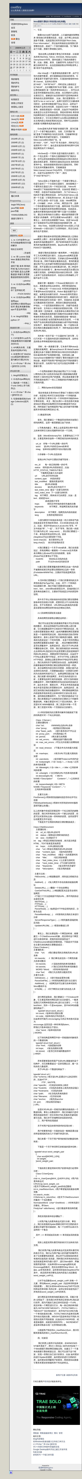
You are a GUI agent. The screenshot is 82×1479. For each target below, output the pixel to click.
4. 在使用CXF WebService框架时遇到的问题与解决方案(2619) (21, 357)
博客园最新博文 (46, 1433)
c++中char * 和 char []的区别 (45, 1444)
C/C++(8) (15, 116)
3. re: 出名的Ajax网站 (20, 284)
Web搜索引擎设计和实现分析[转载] (50, 21)
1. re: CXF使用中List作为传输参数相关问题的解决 (21, 243)
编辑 (70, 24)
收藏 (73, 24)
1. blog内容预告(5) (19, 375)
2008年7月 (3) (17, 157)
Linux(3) (14, 122)
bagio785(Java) (18, 204)
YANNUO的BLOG (19, 215)
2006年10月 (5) (18, 180)
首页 (13, 28)
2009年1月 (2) (17, 142)
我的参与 (15, 86)
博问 (56, 1433)
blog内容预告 (38, 1439)
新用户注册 (60, 1375)
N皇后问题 (37, 1452)
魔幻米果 (15, 196)
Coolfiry (54, 24)
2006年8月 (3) (17, 187)
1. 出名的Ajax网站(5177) (20, 333)
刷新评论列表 (72, 1375)
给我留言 (15, 99)
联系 (13, 35)
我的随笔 (15, 79)
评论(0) (65, 24)
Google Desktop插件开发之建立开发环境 (50, 1449)
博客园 (36, 1433)
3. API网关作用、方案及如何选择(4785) (21, 348)
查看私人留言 (17, 107)
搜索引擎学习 (17, 218)
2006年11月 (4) (18, 176)
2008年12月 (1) (18, 146)
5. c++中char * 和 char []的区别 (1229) (20, 364)
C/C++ (39, 26)
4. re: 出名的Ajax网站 (20, 297)
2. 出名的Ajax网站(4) (20, 379)
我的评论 (15, 83)
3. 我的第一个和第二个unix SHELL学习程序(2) (20, 386)
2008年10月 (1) (18, 150)
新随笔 (14, 31)
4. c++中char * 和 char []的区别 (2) (20, 393)
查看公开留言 (17, 103)
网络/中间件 (16, 129)
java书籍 (15, 208)
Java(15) (15, 119)
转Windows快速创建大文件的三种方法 (49, 1441)
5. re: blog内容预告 (19, 316)
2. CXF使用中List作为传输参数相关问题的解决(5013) (21, 341)
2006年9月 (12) (18, 183)
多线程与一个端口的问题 (43, 1455)
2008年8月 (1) (17, 154)
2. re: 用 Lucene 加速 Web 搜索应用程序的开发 (20, 259)
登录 (46, 1381)
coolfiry (16, 7)
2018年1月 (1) (17, 139)
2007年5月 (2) (17, 172)
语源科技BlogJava (19, 24)
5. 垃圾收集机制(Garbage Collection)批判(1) (21, 401)
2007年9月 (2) (17, 165)
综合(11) (15, 126)
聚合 (18, 39)
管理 (13, 43)
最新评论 (15, 90)
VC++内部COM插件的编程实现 (46, 1447)
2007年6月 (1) (17, 168)
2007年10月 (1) (18, 161)
